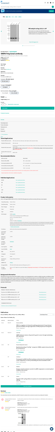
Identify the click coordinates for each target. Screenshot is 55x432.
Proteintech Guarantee (5, 113)
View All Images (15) (33, 42)
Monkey (11, 317)
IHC (16, 16)
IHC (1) (13, 314)
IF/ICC (20, 16)
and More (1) (8, 69)
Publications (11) (4, 127)
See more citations (27, 386)
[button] (51, 429)
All (6, 16)
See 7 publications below (20, 182)
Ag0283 (13, 214)
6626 (11, 249)
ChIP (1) (19, 314)
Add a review (7, 392)
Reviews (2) (3, 60)
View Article (18, 330)
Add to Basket (4, 108)
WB (9, 16)
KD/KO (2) (6, 314)
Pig (13, 317)
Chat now (51, 11)
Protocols (2, 129)
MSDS (2, 136)
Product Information (4, 124)
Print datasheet (4, 134)
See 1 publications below (20, 187)
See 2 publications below (20, 180)
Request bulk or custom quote (13, 104)
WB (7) (10, 314)
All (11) (2, 314)
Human (2, 317)
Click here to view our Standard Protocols (8, 305)
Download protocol (42, 292)
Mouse (5, 317)
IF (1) (16, 314)
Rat (8, 317)
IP (12, 16)
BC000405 (20, 220)
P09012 (11, 262)
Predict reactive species (14, 226)
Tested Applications (4, 122)
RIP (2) (23, 314)
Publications (4, 58)
